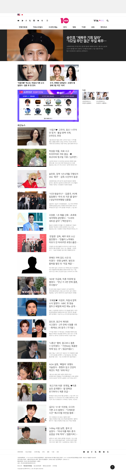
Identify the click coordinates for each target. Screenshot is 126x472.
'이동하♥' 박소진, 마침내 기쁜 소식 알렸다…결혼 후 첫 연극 (31, 84)
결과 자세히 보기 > (48, 118)
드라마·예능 (53, 27)
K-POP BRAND (29, 96)
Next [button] (75, 109)
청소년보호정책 (37, 465)
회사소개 (20, 465)
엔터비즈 (104, 27)
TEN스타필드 (38, 27)
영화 (74, 27)
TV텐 (83, 27)
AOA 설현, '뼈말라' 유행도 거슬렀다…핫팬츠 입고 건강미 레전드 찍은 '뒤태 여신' (62, 367)
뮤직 (65, 27)
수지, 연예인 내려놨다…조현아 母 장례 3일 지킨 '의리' (62, 84)
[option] (48, 109)
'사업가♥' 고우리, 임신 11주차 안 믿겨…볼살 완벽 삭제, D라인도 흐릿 (63, 133)
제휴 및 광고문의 (47, 465)
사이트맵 (54, 465)
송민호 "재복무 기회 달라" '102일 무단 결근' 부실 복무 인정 (84, 41)
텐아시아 (26, 468)
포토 (93, 27)
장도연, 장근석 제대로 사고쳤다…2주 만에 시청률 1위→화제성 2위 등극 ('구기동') (63, 325)
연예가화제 (23, 27)
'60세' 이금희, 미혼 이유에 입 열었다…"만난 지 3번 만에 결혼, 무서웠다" (63, 282)
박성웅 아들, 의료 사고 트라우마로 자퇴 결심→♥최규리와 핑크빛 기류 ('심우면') (63, 154)
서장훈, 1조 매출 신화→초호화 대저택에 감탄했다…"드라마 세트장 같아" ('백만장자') (62, 218)
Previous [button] (21, 109)
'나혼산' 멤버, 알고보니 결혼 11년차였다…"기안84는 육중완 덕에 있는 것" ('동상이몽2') (63, 346)
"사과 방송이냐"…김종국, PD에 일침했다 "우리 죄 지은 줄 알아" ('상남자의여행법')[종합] (63, 197)
